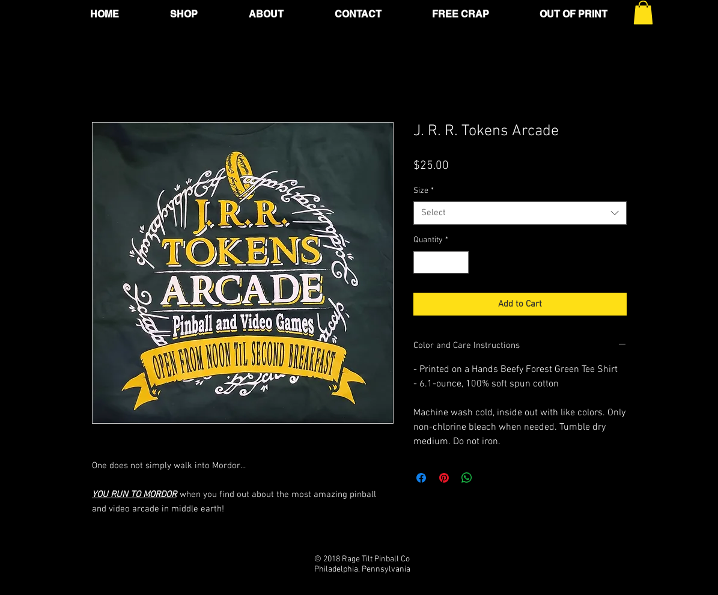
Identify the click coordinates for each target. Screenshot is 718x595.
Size (423, 191)
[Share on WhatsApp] (467, 478)
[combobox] (520, 213)
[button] (643, 12)
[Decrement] (422, 262)
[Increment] (459, 262)
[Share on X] (489, 478)
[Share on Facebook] (421, 478)
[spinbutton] (441, 262)
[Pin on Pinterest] (444, 478)
